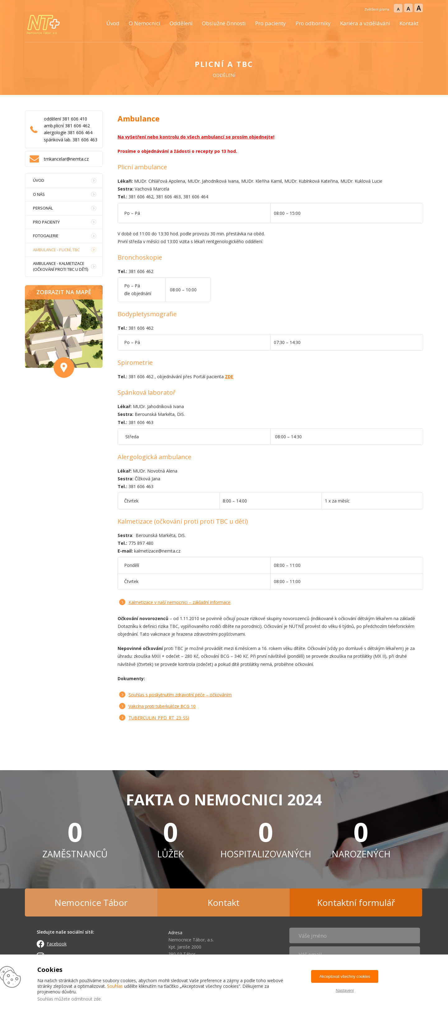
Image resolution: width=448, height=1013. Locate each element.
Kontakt (408, 23)
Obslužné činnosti (224, 23)
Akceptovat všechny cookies (345, 976)
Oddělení (181, 23)
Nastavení (345, 990)
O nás (39, 194)
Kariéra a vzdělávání (365, 23)
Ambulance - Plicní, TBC (56, 249)
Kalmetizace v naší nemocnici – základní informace (179, 602)
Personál (43, 208)
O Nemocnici (144, 23)
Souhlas (115, 986)
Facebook (57, 944)
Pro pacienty (270, 23)
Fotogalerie (45, 235)
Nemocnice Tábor (91, 902)
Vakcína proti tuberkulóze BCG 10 (162, 706)
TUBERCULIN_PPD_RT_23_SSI (158, 718)
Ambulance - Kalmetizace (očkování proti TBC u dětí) (60, 266)
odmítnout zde (86, 999)
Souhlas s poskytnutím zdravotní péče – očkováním (180, 695)
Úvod (112, 23)
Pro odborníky (313, 23)
